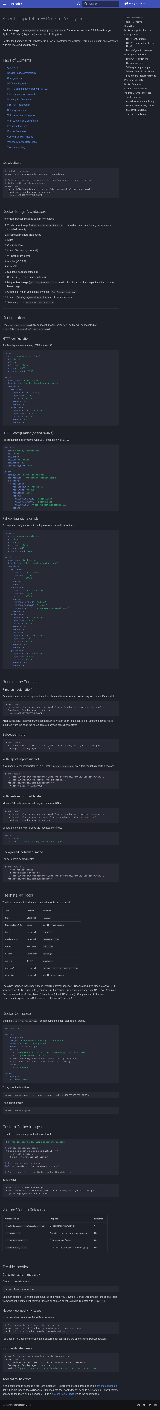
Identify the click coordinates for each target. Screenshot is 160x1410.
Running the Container (19, 99)
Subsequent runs (16, 110)
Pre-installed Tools (17, 126)
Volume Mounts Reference (22, 141)
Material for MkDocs (21, 1405)
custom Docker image (64, 1393)
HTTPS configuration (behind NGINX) (27, 88)
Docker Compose (16, 131)
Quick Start (13, 67)
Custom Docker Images (20, 136)
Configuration (14, 78)
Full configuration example (21, 94)
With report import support (21, 115)
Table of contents (133, 17)
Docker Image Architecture (22, 72)
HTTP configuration (17, 83)
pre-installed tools (107, 1385)
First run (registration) (19, 104)
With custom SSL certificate (22, 120)
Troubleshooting (16, 147)
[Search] (100, 4)
